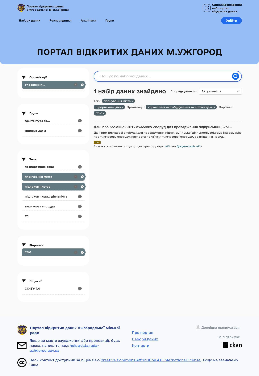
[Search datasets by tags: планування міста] (53, 177)
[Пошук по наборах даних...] (165, 76)
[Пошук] (235, 76)
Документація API (189, 146)
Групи (109, 20)
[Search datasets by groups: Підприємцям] (53, 131)
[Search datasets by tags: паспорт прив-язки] (53, 167)
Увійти (231, 20)
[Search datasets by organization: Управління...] (53, 85)
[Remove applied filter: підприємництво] (122, 107)
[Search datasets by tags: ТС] (53, 216)
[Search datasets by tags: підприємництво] (53, 186)
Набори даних (29, 20)
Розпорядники (60, 20)
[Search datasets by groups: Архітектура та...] (53, 121)
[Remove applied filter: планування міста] (132, 101)
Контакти (140, 345)
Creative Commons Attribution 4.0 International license (151, 360)
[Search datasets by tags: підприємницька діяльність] (53, 196)
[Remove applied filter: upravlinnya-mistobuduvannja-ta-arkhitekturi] (214, 107)
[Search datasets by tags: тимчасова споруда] (53, 206)
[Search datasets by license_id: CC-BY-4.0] (53, 288)
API (167, 146)
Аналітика (88, 20)
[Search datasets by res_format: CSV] (53, 252)
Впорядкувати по (183, 91)
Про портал (142, 332)
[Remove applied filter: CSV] (103, 113)
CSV (97, 142)
